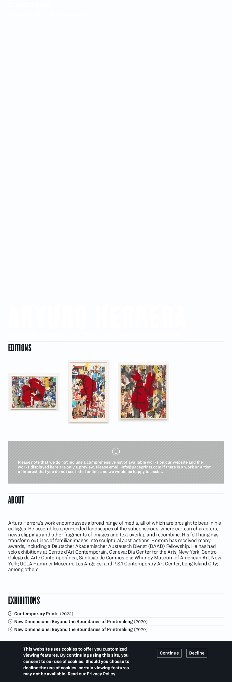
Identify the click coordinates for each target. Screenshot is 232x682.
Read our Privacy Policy (91, 673)
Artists (35, 14)
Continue (169, 653)
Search (220, 5)
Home (14, 14)
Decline (197, 653)
